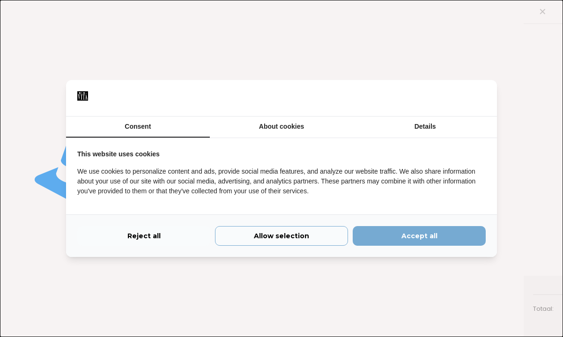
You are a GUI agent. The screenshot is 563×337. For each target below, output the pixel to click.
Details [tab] (425, 126)
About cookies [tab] (281, 126)
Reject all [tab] (144, 238)
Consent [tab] (138, 126)
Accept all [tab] (419, 238)
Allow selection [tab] (281, 238)
